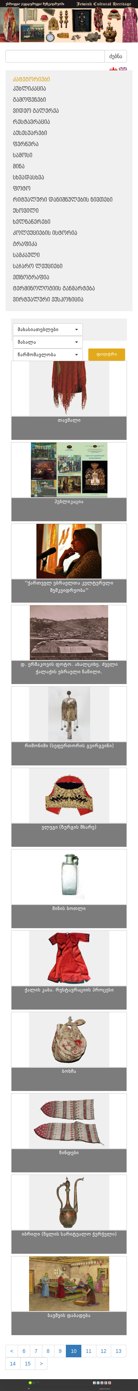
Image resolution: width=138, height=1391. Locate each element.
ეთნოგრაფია (31, 278)
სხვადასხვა (28, 178)
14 (13, 1364)
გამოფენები (29, 100)
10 (74, 1351)
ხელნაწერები (31, 222)
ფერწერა (26, 144)
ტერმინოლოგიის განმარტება (54, 289)
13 (118, 1351)
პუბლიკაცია (29, 89)
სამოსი (22, 155)
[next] (41, 1363)
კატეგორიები (31, 80)
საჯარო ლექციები (38, 266)
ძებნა (115, 56)
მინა (19, 167)
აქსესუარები (30, 133)
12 (104, 1351)
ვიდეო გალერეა (36, 111)
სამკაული (26, 255)
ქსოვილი (26, 211)
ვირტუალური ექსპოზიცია (48, 300)
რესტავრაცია (31, 122)
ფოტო (22, 189)
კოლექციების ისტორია (45, 233)
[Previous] (12, 1351)
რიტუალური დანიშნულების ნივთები (63, 200)
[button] (48, 329)
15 (28, 1364)
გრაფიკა (25, 244)
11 (89, 1351)
